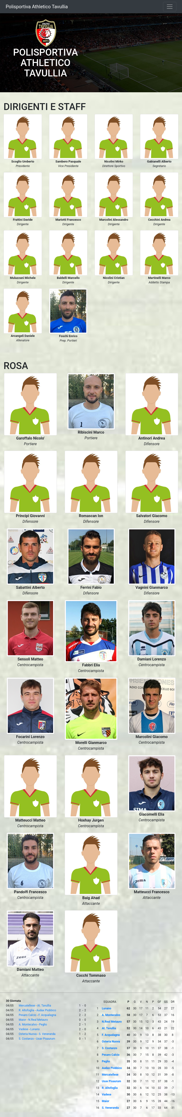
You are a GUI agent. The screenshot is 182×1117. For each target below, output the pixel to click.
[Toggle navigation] (169, 6)
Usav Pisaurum (45, 1038)
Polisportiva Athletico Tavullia (37, 6)
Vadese (23, 1029)
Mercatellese (27, 1005)
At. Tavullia (44, 1005)
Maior (22, 1019)
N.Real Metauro (38, 1019)
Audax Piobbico (46, 1010)
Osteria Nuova (27, 1034)
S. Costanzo (26, 1038)
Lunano (35, 1029)
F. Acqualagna (47, 1015)
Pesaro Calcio (27, 1015)
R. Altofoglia (26, 1010)
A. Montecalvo (28, 1024)
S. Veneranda (47, 1034)
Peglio (43, 1024)
